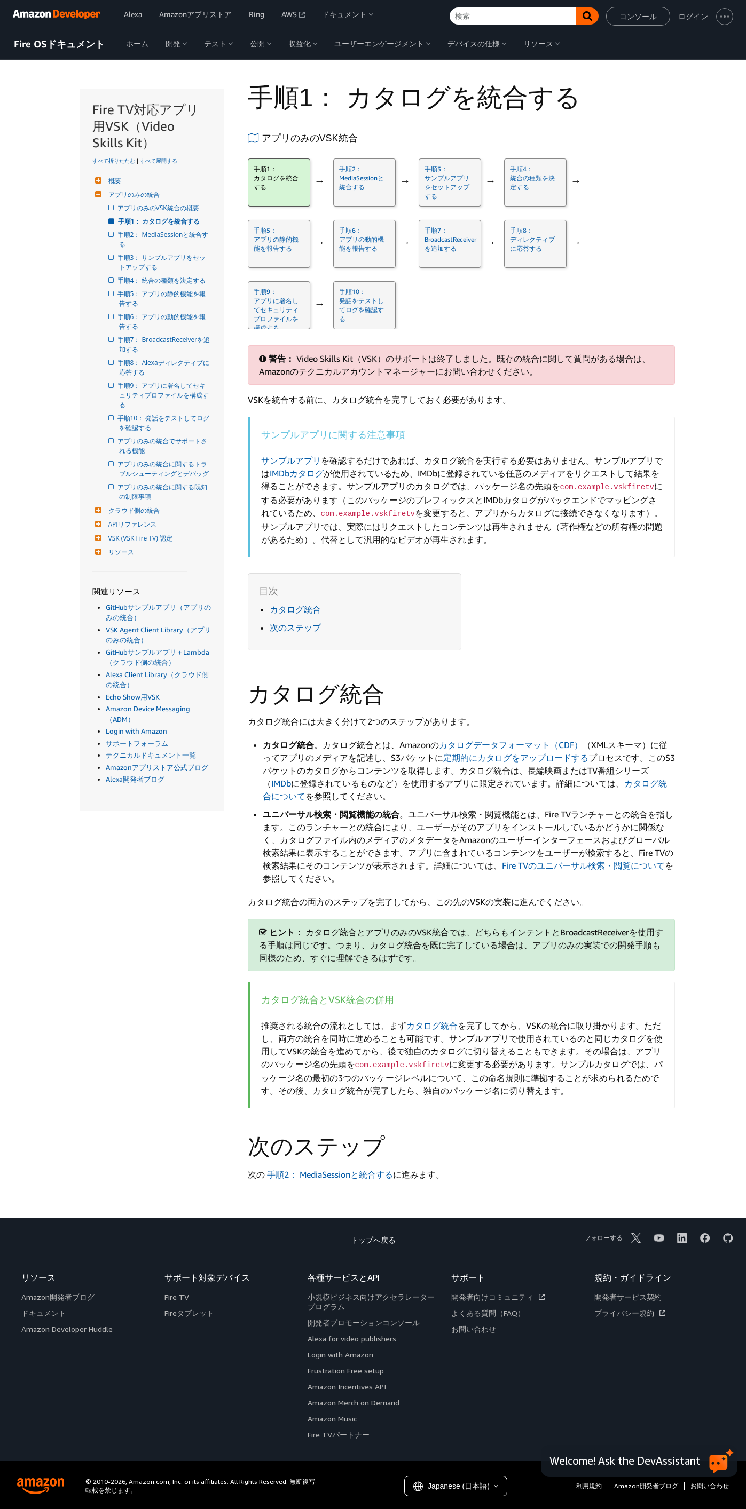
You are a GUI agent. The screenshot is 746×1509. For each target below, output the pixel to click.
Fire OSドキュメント (59, 44)
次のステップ (295, 627)
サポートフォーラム (137, 743)
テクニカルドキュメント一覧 (151, 755)
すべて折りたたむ (113, 160)
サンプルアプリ (291, 460)
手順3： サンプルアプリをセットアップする (162, 262)
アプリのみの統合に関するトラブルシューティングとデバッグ (164, 468)
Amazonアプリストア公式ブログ (157, 767)
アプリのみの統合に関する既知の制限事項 (163, 491)
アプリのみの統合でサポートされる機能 (163, 445)
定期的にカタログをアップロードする (515, 757)
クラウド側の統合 (133, 510)
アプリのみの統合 (133, 194)
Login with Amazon (136, 731)
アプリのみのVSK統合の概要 (159, 207)
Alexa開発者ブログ (135, 779)
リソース (120, 552)
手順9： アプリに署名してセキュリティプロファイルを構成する (164, 395)
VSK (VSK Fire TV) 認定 (139, 538)
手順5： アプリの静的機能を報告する (162, 298)
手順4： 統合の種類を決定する (162, 280)
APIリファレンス (131, 524)
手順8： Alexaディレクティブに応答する (164, 367)
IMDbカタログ (297, 473)
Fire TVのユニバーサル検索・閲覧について (583, 865)
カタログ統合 (295, 609)
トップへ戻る (373, 1239)
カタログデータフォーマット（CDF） (511, 745)
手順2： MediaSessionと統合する (164, 239)
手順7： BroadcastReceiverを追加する (164, 344)
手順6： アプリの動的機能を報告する (162, 321)
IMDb (281, 783)
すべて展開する (158, 160)
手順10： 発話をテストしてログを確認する (164, 423)
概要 (113, 180)
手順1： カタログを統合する (159, 221)
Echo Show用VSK (133, 697)
